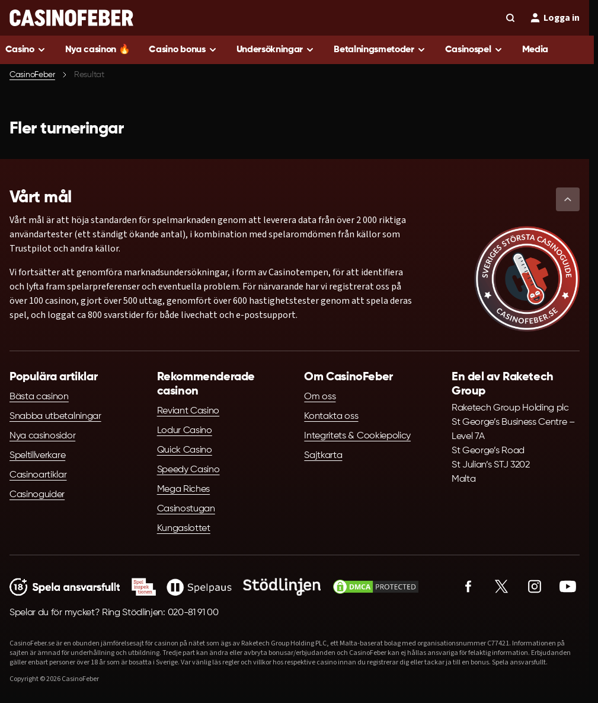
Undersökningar (269, 50)
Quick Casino (184, 450)
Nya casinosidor (42, 436)
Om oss (319, 397)
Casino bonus (177, 50)
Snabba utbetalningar (55, 416)
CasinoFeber (32, 75)
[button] (568, 199)
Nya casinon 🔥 (97, 50)
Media (535, 50)
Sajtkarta (323, 455)
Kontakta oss (331, 416)
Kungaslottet (183, 528)
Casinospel (468, 50)
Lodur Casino (184, 430)
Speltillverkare (37, 455)
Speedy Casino (188, 470)
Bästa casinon (39, 397)
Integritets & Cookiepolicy (357, 436)
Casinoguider (37, 495)
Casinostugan (186, 509)
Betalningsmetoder (374, 50)
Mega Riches (183, 489)
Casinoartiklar (38, 475)
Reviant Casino (188, 411)
